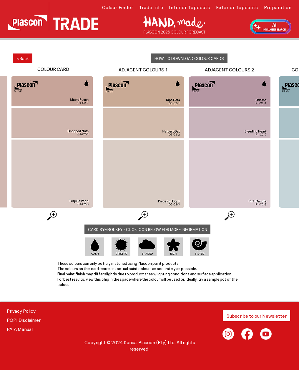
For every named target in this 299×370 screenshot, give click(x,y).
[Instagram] (228, 334)
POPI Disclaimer (24, 319)
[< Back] (22, 58)
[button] (117, 6)
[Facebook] (247, 334)
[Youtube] (266, 334)
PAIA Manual (20, 328)
